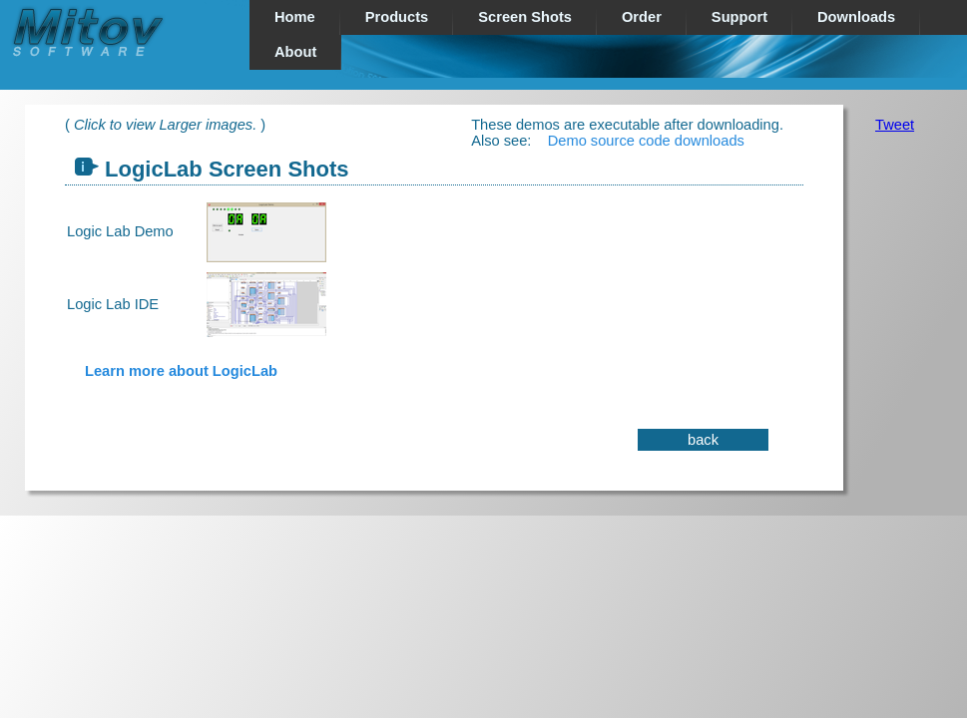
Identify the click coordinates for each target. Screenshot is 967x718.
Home (294, 17)
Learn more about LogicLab (181, 371)
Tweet (894, 125)
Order (642, 17)
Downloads (856, 17)
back (703, 440)
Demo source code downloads (646, 141)
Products (397, 17)
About (295, 52)
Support (739, 17)
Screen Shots (525, 17)
